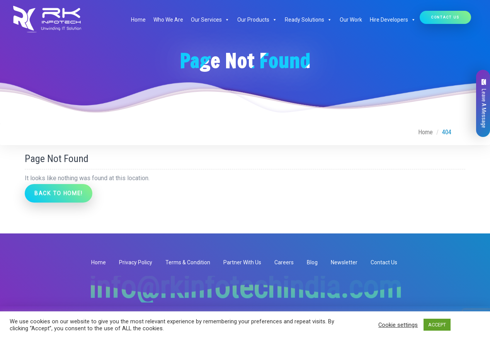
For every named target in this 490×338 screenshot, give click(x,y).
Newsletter (344, 262)
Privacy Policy (135, 262)
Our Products (257, 20)
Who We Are (168, 20)
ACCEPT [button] (437, 325)
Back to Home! (58, 193)
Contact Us (445, 17)
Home (138, 20)
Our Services (210, 20)
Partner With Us (242, 262)
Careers (284, 262)
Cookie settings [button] (398, 324)
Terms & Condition (187, 262)
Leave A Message (483, 103)
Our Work (351, 20)
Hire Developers (393, 20)
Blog (312, 262)
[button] (226, 20)
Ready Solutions (308, 20)
